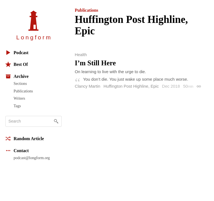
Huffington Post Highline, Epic (131, 86)
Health (81, 54)
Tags (17, 106)
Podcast (16, 53)
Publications (23, 91)
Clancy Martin (87, 86)
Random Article (24, 139)
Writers (19, 98)
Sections (20, 83)
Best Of (16, 64)
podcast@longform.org (32, 157)
